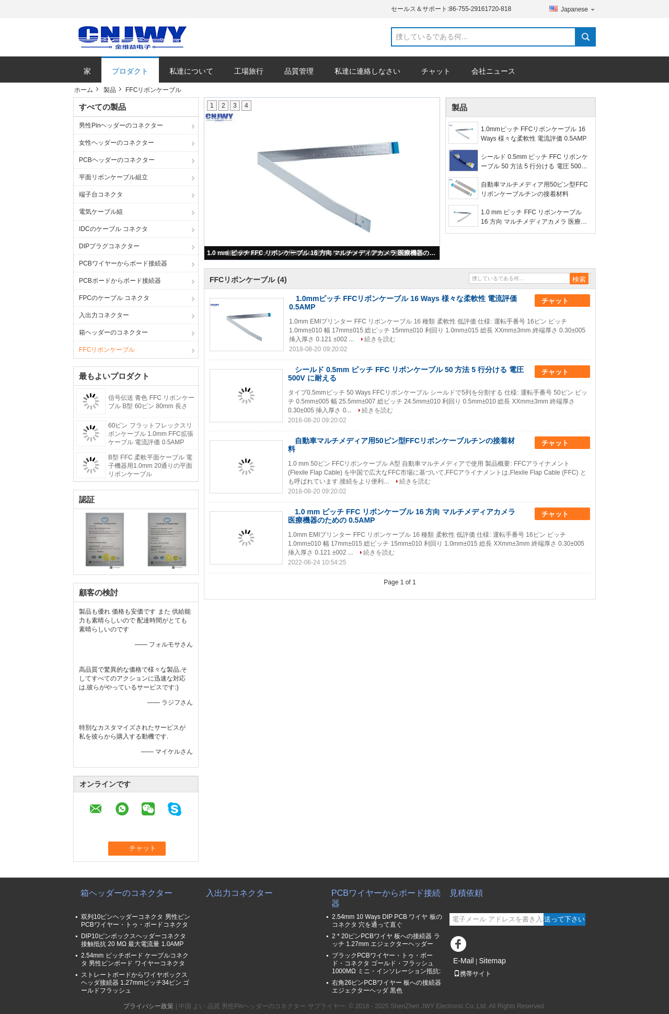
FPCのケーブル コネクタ (114, 298)
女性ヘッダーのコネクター (116, 142)
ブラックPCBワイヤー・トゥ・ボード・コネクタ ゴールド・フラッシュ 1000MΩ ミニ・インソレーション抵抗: (386, 963)
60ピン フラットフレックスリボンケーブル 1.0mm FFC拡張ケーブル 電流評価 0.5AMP (150, 434)
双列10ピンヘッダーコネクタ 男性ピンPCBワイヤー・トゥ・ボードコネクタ (135, 920)
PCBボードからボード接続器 (120, 280)
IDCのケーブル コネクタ (113, 229)
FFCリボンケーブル (107, 349)
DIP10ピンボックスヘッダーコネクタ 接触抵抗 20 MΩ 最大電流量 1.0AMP (133, 940)
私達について (191, 71)
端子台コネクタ (101, 194)
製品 (109, 90)
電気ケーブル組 (101, 211)
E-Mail (463, 961)
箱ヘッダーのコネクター (113, 332)
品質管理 (299, 71)
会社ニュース (493, 71)
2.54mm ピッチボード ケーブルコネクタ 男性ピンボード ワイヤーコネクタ (135, 959)
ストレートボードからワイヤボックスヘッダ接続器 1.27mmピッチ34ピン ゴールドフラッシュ (135, 982)
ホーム (83, 90)
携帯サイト (472, 973)
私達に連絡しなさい (367, 71)
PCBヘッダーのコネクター (117, 160)
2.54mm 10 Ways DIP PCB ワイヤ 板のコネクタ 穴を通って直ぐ (387, 920)
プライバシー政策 (148, 1006)
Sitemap (492, 961)
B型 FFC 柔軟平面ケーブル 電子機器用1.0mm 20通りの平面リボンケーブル (150, 466)
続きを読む (380, 339)
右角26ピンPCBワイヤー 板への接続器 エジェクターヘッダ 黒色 (386, 986)
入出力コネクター (104, 315)
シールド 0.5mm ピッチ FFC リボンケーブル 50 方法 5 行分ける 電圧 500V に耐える (534, 162)
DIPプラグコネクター (109, 246)
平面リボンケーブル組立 (113, 177)
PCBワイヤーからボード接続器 (123, 263)
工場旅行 (248, 71)
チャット (436, 71)
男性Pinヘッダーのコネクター (121, 125)
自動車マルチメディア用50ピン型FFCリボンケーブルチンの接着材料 (534, 189)
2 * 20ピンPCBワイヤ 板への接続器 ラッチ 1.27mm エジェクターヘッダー (386, 940)
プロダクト (130, 71)
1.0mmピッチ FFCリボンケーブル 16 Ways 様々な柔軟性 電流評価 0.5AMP (533, 133)
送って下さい (564, 919)
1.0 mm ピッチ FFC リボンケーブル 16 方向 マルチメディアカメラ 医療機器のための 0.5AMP (322, 253)
